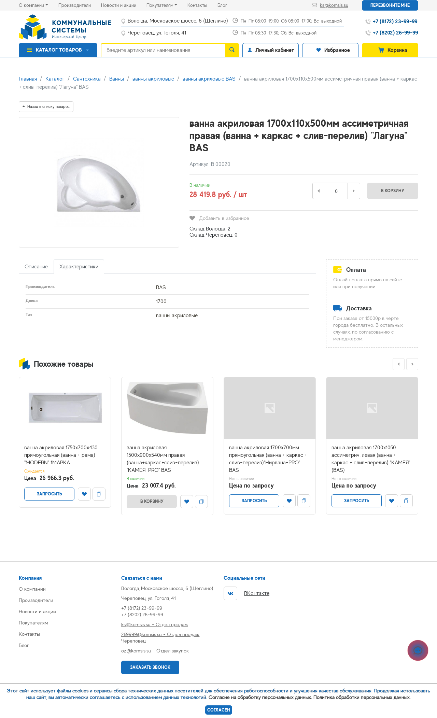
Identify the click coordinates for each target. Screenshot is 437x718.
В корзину (392, 190)
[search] (232, 50)
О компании (31, 5)
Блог (227, 4)
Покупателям (159, 5)
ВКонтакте (246, 593)
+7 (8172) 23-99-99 (141, 608)
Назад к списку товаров (46, 106)
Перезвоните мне (390, 5)
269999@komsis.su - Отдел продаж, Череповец (160, 637)
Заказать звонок (150, 667)
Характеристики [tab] (78, 267)
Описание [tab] (36, 267)
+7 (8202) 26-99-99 (142, 614)
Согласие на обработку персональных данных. (260, 697)
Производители (79, 4)
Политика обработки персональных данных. (362, 697)
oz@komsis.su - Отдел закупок (155, 650)
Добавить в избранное (219, 218)
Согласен (218, 710)
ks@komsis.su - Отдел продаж (154, 624)
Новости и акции (123, 4)
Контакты (202, 4)
